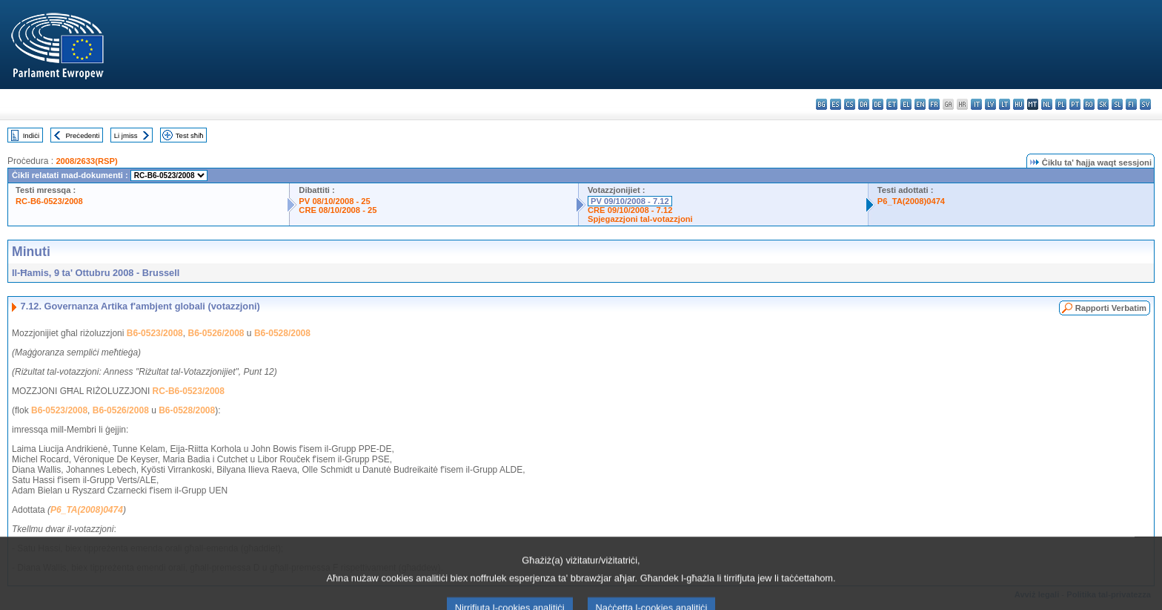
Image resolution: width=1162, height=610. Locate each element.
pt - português (1074, 104)
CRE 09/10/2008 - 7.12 (630, 210)
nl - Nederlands (1046, 104)
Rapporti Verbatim (1110, 308)
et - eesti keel (891, 104)
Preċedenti (82, 135)
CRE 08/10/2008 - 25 (337, 210)
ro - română (1089, 104)
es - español (835, 104)
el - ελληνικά (906, 104)
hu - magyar (1018, 104)
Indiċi (31, 135)
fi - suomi (1131, 104)
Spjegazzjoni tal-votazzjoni (640, 218)
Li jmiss (126, 135)
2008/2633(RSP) (86, 161)
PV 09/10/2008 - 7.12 (630, 201)
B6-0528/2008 (282, 333)
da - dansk (863, 104)
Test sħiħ (190, 135)
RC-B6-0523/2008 (49, 201)
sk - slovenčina (1103, 104)
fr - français (934, 104)
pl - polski (1060, 104)
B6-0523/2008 (155, 333)
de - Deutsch (877, 104)
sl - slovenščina (1117, 104)
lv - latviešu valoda (990, 104)
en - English (920, 104)
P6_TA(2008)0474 (911, 201)
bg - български (821, 104)
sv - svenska (1145, 104)
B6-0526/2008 (215, 333)
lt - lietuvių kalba (1004, 104)
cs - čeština (849, 104)
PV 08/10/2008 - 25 (334, 201)
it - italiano (976, 104)
